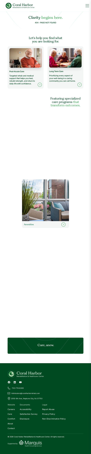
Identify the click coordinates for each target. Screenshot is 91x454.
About (10, 423)
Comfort (11, 419)
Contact (11, 428)
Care (10, 414)
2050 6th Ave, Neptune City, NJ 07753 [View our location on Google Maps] (25, 398)
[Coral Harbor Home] (20, 5)
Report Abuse (48, 409)
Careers (11, 409)
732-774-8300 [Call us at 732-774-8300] (16, 388)
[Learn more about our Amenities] (45, 203)
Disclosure (24, 419)
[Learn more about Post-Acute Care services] (26, 67)
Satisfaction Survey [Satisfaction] (28, 414)
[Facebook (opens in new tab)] (9, 382)
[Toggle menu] (87, 5)
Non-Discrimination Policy (54, 419)
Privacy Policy (48, 414)
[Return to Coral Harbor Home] (45, 374)
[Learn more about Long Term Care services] (65, 67)
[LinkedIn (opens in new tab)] (14, 382)
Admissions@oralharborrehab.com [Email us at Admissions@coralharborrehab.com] (24, 393)
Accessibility (25, 409)
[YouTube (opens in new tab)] (20, 382)
